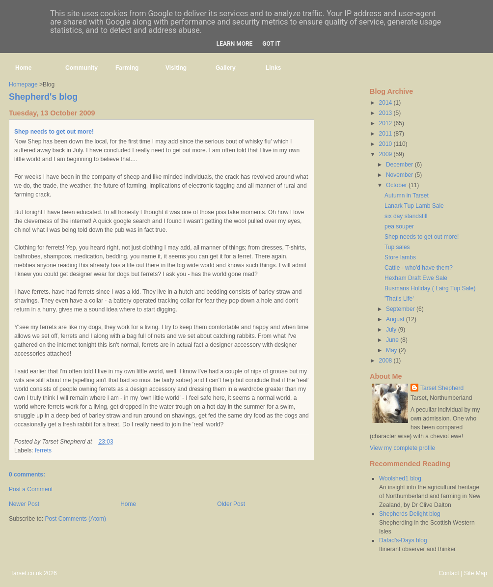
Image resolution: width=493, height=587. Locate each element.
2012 (386, 123)
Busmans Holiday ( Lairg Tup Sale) (429, 288)
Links (273, 67)
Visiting (176, 67)
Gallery (226, 67)
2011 (386, 133)
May (392, 350)
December (400, 164)
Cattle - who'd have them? (418, 267)
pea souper (399, 226)
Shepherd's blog (43, 97)
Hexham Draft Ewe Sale (415, 278)
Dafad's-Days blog (403, 540)
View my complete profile (402, 448)
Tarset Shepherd (442, 388)
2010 (386, 143)
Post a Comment (31, 489)
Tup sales (397, 247)
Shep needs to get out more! (54, 131)
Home (23, 67)
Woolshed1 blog (400, 478)
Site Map (475, 573)
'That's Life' (399, 298)
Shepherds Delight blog (409, 513)
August (396, 319)
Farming (126, 67)
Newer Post (24, 504)
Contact (448, 573)
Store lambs (400, 257)
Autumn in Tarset (406, 195)
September (401, 309)
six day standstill (405, 216)
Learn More (235, 43)
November (400, 174)
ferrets (43, 450)
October (397, 185)
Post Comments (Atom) (75, 518)
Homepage (23, 84)
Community (81, 67)
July (392, 329)
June (393, 339)
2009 (386, 154)
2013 (386, 113)
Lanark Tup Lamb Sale (414, 205)
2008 (386, 360)
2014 (386, 102)
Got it (271, 43)
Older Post (231, 504)
